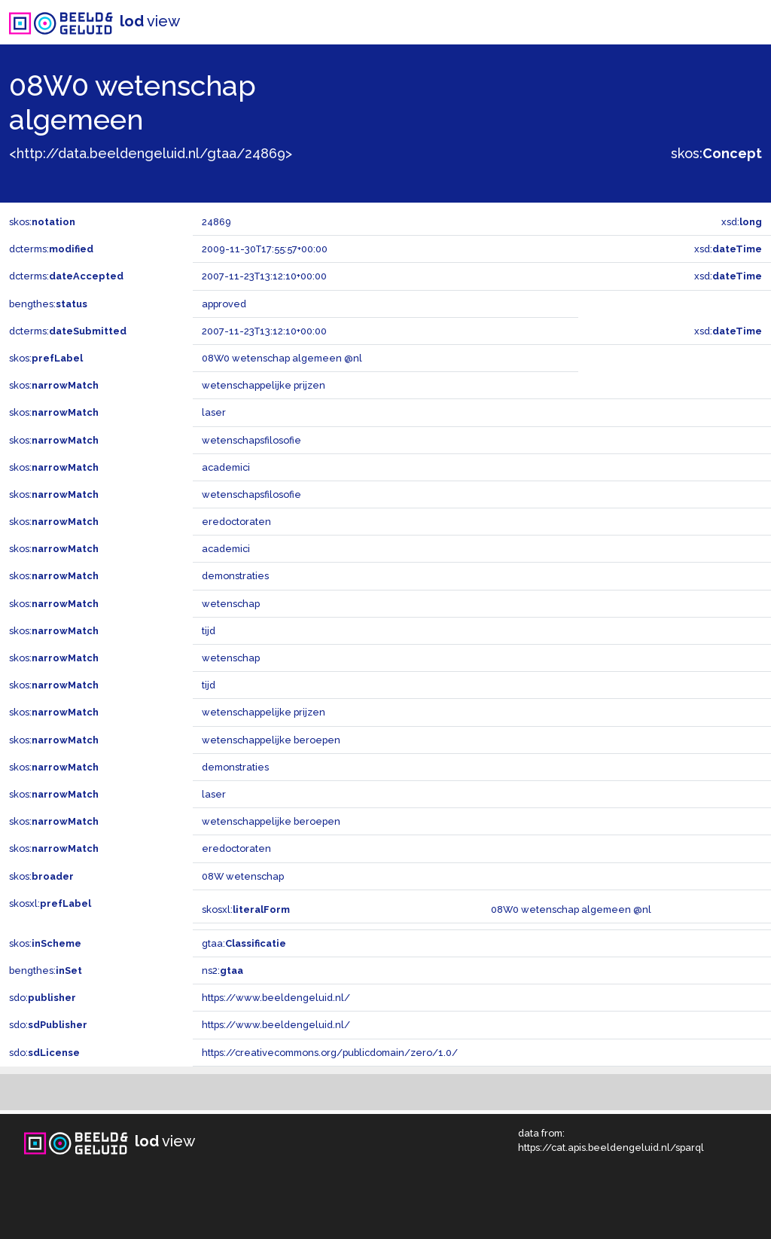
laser (214, 412)
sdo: (42, 997)
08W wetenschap (243, 876)
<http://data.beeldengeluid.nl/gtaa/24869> (150, 153)
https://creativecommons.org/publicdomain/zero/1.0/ (330, 1052)
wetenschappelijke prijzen (263, 385)
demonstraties (235, 575)
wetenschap (231, 603)
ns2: (222, 970)
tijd (208, 630)
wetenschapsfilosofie (251, 440)
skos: (716, 153)
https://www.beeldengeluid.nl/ (276, 997)
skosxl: (50, 903)
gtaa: (244, 943)
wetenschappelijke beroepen (271, 740)
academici (226, 467)
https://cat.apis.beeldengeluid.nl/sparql (611, 1147)
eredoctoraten (236, 521)
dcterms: (51, 249)
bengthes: (48, 304)
